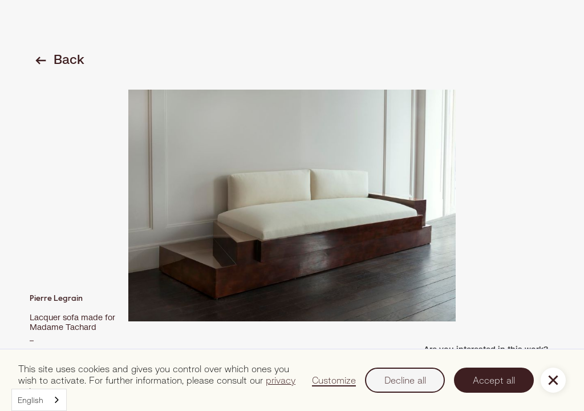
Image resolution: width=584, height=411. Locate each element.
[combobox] (39, 400)
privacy (280, 379)
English (30, 400)
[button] (553, 380)
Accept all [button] (494, 379)
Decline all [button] (405, 379)
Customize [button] (334, 379)
